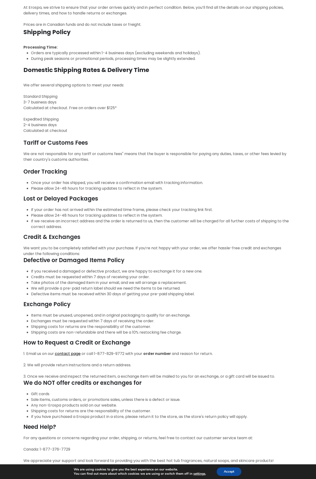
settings (199, 474)
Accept (229, 471)
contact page (68, 353)
